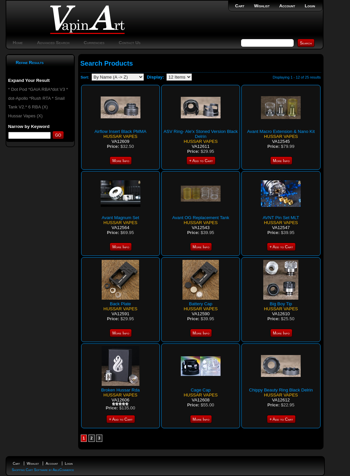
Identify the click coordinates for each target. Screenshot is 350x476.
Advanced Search (53, 42)
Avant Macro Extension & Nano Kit (281, 131)
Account (287, 5)
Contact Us (130, 42)
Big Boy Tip (281, 303)
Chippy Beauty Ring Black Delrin (281, 389)
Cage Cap (201, 389)
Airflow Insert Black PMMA (120, 131)
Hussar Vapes (120, 136)
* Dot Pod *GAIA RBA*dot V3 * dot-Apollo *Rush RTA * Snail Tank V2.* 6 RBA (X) (38, 98)
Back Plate (120, 303)
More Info (120, 160)
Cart (239, 5)
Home (18, 42)
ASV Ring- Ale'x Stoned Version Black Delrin (201, 134)
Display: (155, 77)
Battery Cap (200, 303)
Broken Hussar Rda (120, 389)
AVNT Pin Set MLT (281, 217)
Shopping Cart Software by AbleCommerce (43, 470)
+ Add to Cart (201, 160)
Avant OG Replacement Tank (200, 217)
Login (310, 5)
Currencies (94, 42)
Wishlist (262, 5)
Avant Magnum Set (120, 217)
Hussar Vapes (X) (25, 115)
